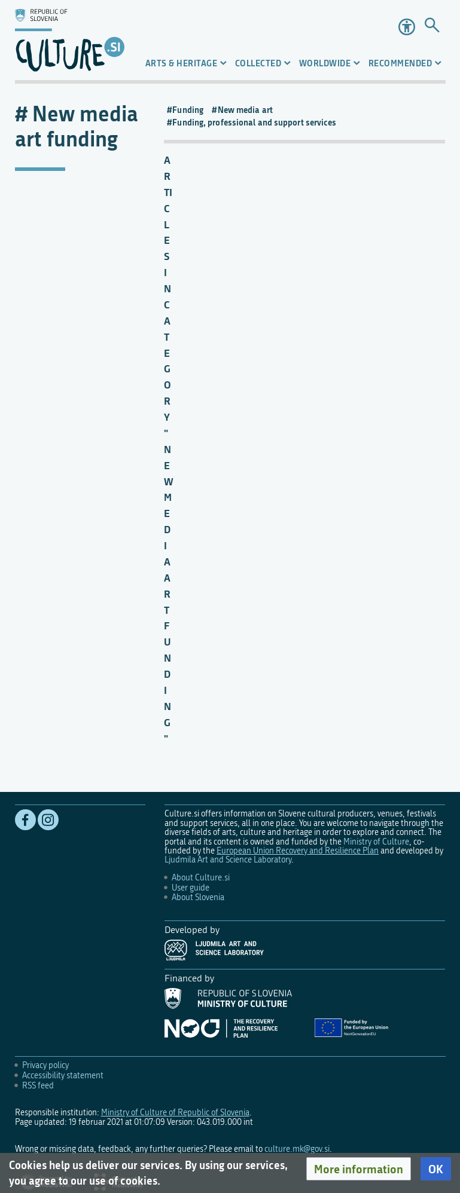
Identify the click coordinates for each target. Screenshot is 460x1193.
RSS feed (38, 1086)
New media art (245, 110)
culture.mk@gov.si (297, 1149)
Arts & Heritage (181, 63)
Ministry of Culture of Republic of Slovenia (175, 1113)
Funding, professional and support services (254, 122)
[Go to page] (432, 26)
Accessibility (406, 27)
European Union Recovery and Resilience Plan (298, 851)
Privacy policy (45, 1065)
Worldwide (325, 63)
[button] (358, 1169)
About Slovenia (198, 897)
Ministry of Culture (376, 842)
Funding (187, 110)
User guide (190, 888)
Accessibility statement (62, 1075)
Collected (258, 63)
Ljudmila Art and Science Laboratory (227, 860)
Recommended (400, 63)
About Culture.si (201, 878)
